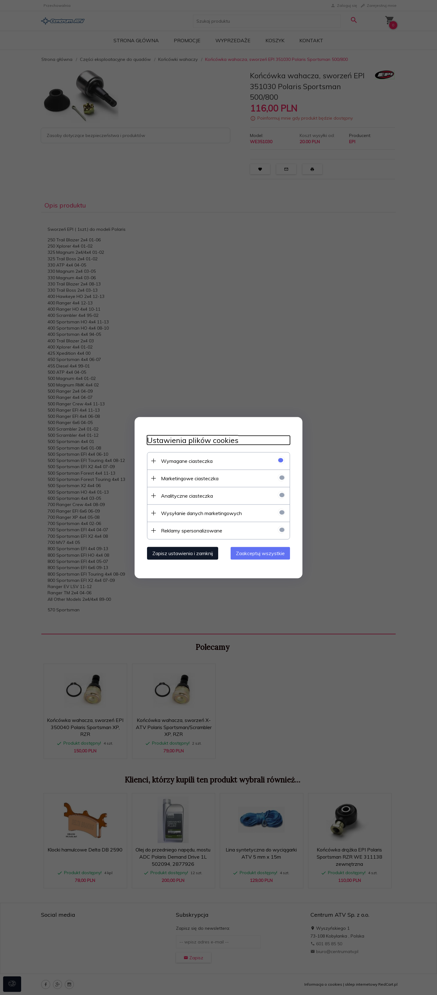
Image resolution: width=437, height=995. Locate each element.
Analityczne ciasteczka (187, 495)
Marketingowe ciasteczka (189, 478)
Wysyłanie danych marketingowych (201, 513)
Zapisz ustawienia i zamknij (182, 553)
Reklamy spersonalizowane (191, 530)
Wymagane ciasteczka (187, 461)
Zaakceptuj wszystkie (260, 553)
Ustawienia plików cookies (192, 440)
